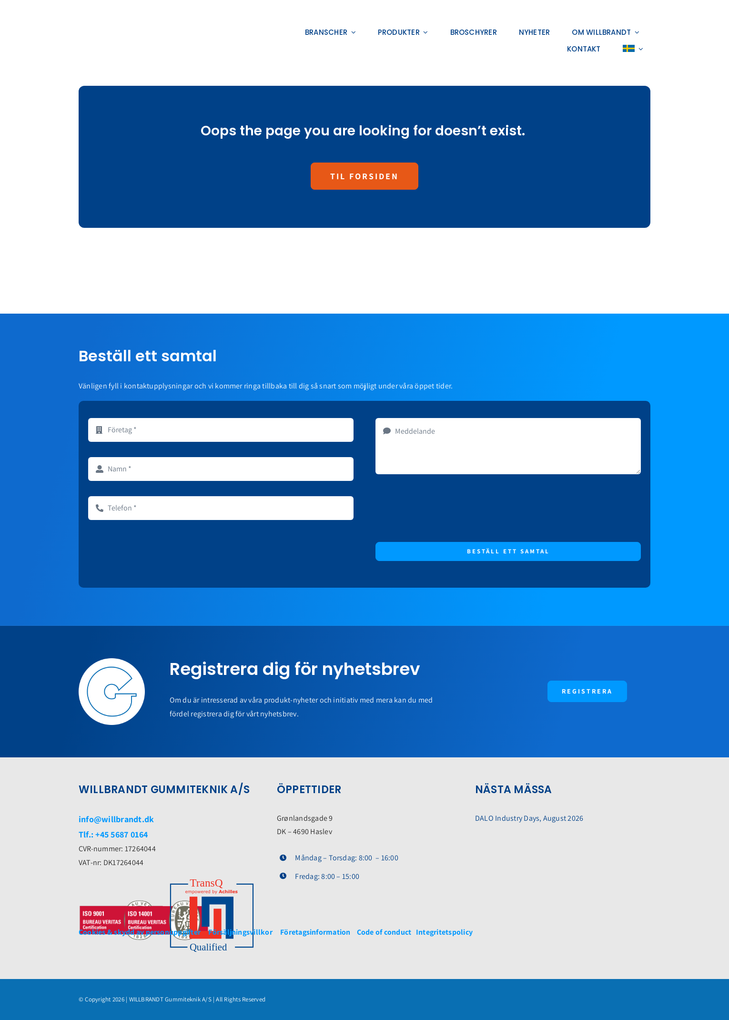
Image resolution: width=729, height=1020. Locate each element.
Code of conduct (385, 932)
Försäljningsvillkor (240, 932)
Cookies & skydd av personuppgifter (140, 932)
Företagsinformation (315, 932)
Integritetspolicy (444, 932)
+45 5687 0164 (121, 834)
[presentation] (447, 508)
